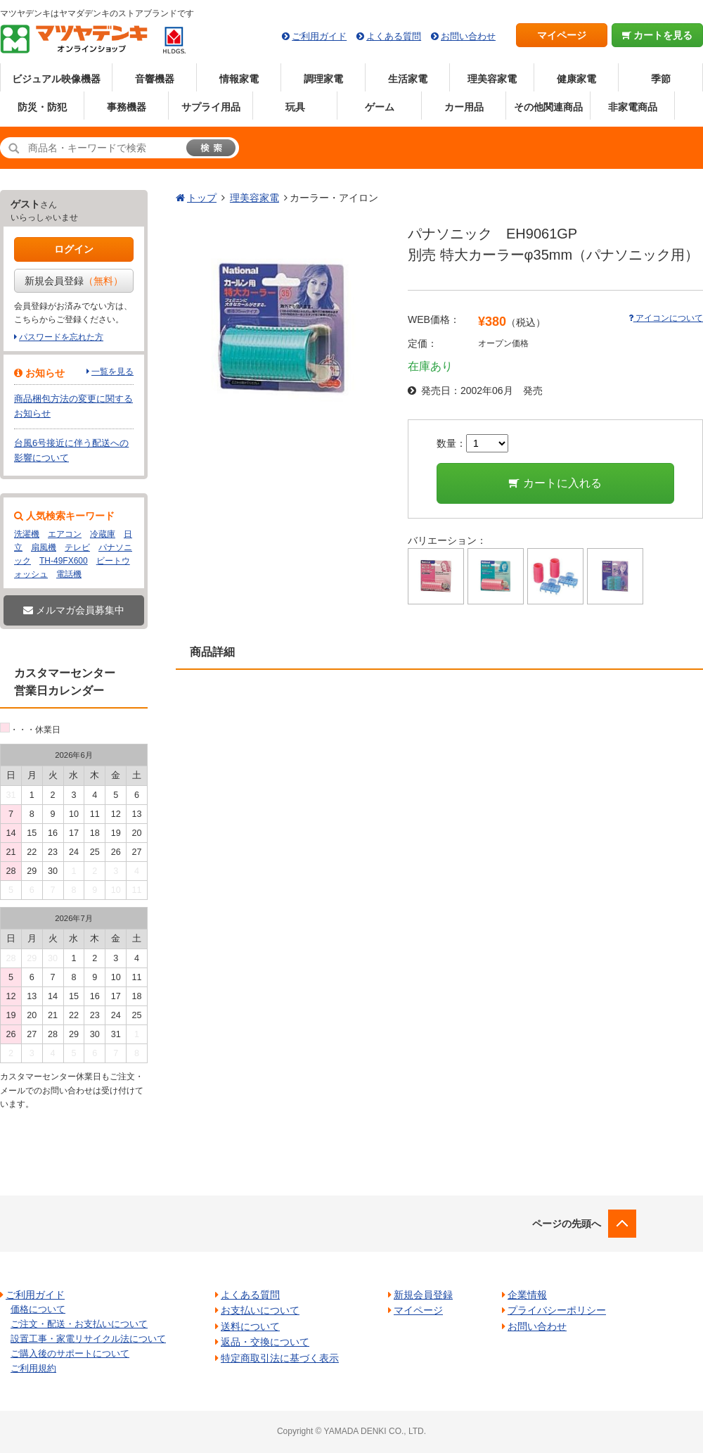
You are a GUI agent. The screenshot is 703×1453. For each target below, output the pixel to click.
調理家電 (323, 78)
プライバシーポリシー (557, 1310)
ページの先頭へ (566, 1223)
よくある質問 (393, 36)
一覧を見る (112, 371)
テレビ (77, 547)
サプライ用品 (210, 107)
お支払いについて (260, 1310)
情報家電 (239, 78)
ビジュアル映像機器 (56, 78)
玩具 (295, 107)
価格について (38, 1309)
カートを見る (657, 35)
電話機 (69, 574)
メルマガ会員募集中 (73, 610)
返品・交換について (265, 1341)
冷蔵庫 (102, 534)
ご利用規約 (33, 1368)
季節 (661, 78)
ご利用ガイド (319, 36)
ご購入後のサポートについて (70, 1353)
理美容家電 (492, 78)
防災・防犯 (42, 107)
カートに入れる (555, 483)
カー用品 (464, 107)
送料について (250, 1326)
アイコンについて (665, 318)
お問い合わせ (468, 36)
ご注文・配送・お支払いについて (79, 1324)
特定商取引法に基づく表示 (280, 1358)
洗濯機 (26, 534)
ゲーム (379, 107)
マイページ (561, 35)
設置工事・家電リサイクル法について (88, 1338)
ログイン (73, 249)
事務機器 (126, 107)
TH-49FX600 (63, 561)
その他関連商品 (548, 107)
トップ (202, 197)
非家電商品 (632, 107)
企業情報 (527, 1294)
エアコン (65, 534)
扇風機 (43, 547)
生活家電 (407, 78)
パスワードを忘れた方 (61, 337)
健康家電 (576, 78)
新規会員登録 (74, 280)
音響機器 (154, 78)
